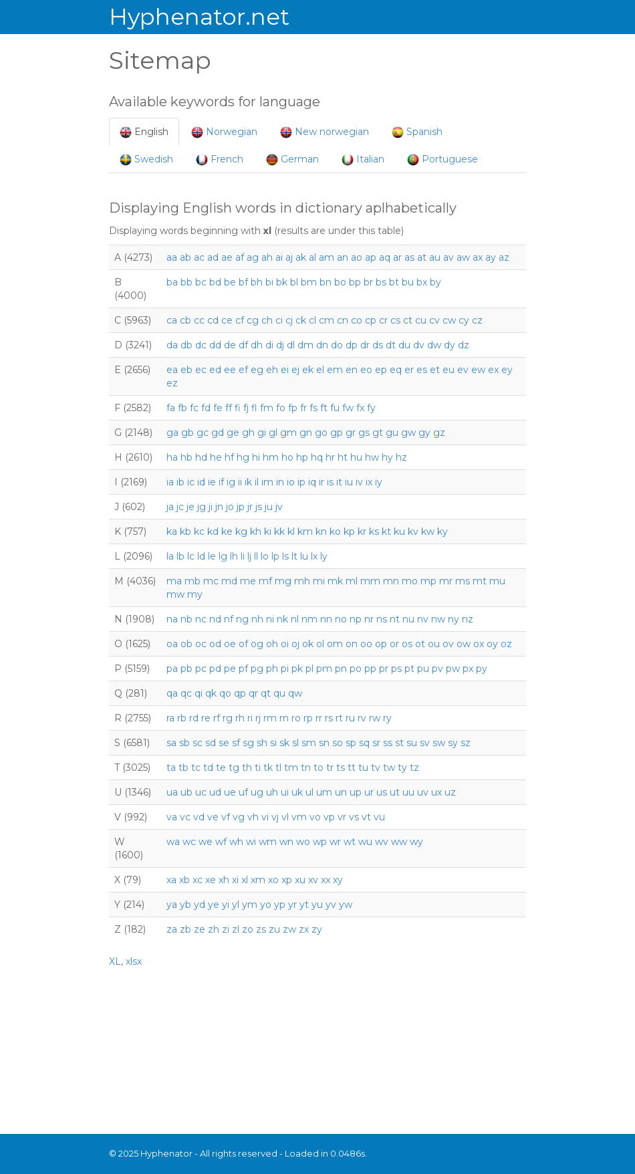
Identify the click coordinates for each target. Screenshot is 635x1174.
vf (225, 817)
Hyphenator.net (199, 17)
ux (436, 792)
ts (340, 767)
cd (213, 320)
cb (185, 320)
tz (414, 767)
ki (267, 531)
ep (381, 370)
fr (303, 408)
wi (251, 842)
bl (294, 282)
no (341, 619)
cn (342, 320)
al (312, 257)
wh (236, 842)
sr (376, 743)
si (273, 743)
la (170, 556)
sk (284, 743)
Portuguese (442, 159)
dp (352, 345)
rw (374, 718)
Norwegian (224, 132)
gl (273, 433)
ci (279, 320)
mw (175, 594)
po (356, 669)
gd (217, 433)
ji (211, 507)
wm (268, 842)
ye (213, 905)
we (206, 842)
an (342, 257)
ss (387, 743)
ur (369, 792)
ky (442, 531)
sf (236, 743)
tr (330, 767)
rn (284, 718)
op (381, 644)
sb (184, 743)
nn (326, 619)
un (341, 792)
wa (173, 842)
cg (253, 320)
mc (211, 581)
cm (326, 320)
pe (230, 669)
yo (265, 905)
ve (213, 817)
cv (434, 320)
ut (395, 792)
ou (434, 644)
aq (384, 257)
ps (396, 669)
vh (253, 817)
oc (201, 644)
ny (453, 619)
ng (242, 619)
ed (215, 370)
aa (171, 257)
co (356, 320)
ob (186, 644)
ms (462, 581)
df (243, 345)
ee (230, 370)
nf (228, 619)
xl (244, 880)
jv (279, 507)
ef (243, 370)
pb (186, 669)
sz (466, 743)
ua (172, 792)
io (291, 482)
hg (243, 457)
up (356, 792)
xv (313, 880)
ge (233, 433)
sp (351, 743)
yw (345, 905)
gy (424, 433)
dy (449, 345)
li (243, 556)
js (258, 507)
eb (186, 370)
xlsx (134, 961)
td (208, 767)
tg (234, 767)
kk (279, 531)
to (318, 767)
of (243, 644)
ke (227, 531)
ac (199, 257)
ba (172, 282)
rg (228, 718)
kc (199, 531)
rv (362, 718)
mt (480, 581)
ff (228, 408)
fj (246, 408)
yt (304, 905)
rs (329, 718)
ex (493, 370)
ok (307, 644)
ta (171, 767)
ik (248, 482)
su (411, 743)
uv (422, 792)
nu (408, 619)
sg (248, 743)
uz (450, 792)
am (326, 257)
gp (336, 433)
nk (282, 619)
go (321, 433)
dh (257, 345)
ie (212, 482)
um (324, 792)
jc (180, 507)
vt (366, 817)
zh (213, 929)
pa (172, 669)
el (320, 370)
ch (267, 320)
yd (199, 905)
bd (215, 282)
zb (185, 929)
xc (198, 880)
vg (239, 817)
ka (171, 531)
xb (184, 880)
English (144, 132)
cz (477, 320)
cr (383, 320)
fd (206, 408)
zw (289, 929)
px (468, 669)
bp (355, 282)
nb (186, 619)
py (481, 669)
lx (314, 556)
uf (243, 792)
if (221, 482)
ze (199, 929)
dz (463, 345)
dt (391, 345)
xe (210, 880)
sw (438, 743)
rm (270, 718)
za (171, 929)
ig (231, 482)
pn (341, 669)
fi (238, 408)
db (186, 345)
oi (285, 644)
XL (115, 961)
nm (309, 619)
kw (427, 531)
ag (253, 257)
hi (256, 457)
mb (192, 581)
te (221, 767)
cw (449, 320)
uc (201, 792)
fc (194, 408)
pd (215, 669)
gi (261, 433)
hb (186, 457)
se (224, 743)
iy (378, 482)
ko (335, 531)
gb (187, 433)
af (239, 257)
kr (362, 531)
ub (186, 792)
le (212, 556)
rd (194, 718)
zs (261, 929)
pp (370, 669)
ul (309, 792)
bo (340, 282)
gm (288, 433)
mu (497, 581)
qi (199, 693)
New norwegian (324, 132)
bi (269, 282)
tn (306, 767)
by (435, 282)
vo (315, 817)
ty (402, 767)
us (381, 792)
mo (410, 581)
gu (392, 433)
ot (420, 644)
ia (170, 482)
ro (296, 718)
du (404, 345)
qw (295, 693)
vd (199, 817)
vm (299, 817)
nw (438, 619)
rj (258, 718)
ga (172, 433)
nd (215, 619)
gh (248, 433)
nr (369, 619)
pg (257, 669)
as (409, 257)
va (171, 817)
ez (172, 383)
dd (215, 345)
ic (191, 482)
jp (241, 507)
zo (247, 929)
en (352, 370)
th (247, 767)
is (330, 482)
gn (305, 433)
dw (434, 345)
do (337, 345)
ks (374, 531)
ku (399, 531)
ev (463, 370)
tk (268, 767)
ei (285, 370)
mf (265, 581)
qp (240, 693)
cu (420, 320)
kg (241, 531)
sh (262, 743)
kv (413, 531)
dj (280, 345)
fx (360, 408)
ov (448, 644)
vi (265, 817)
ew (478, 370)
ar (397, 257)
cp (370, 320)
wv (381, 842)
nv (422, 619)
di (269, 345)
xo (273, 880)
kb (185, 531)
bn (326, 282)
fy (371, 408)
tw (389, 767)
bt (394, 282)
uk (297, 792)
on (352, 644)
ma (174, 581)
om (335, 644)
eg (257, 370)
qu (279, 693)
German (292, 159)
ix (369, 482)
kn (321, 531)
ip (301, 482)
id (201, 482)
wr (335, 842)
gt (377, 433)
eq (396, 370)
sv (425, 743)
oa (172, 644)
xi (235, 880)
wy (416, 842)
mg (283, 581)
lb (180, 556)
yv (331, 905)
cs (395, 320)
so (337, 743)
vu (379, 817)
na (172, 619)
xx (325, 880)
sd (210, 743)
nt (395, 619)
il (257, 482)
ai (279, 257)
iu (349, 482)
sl (295, 743)
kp (349, 531)
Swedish (146, 159)
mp (428, 581)
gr (351, 433)
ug (257, 792)
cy (464, 320)
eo (366, 370)
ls (285, 556)
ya (171, 905)
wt (350, 842)
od (215, 644)
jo (230, 507)
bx (421, 282)
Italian (363, 159)
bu (408, 282)
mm (370, 581)
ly (324, 556)
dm (305, 345)
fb (182, 408)
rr (318, 718)
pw (453, 669)
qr (253, 693)
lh (234, 556)
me (248, 581)
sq (364, 743)
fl (254, 408)
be (230, 282)
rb (181, 718)
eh (272, 370)
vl (285, 817)
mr (446, 581)
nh (257, 619)
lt (294, 556)
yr (292, 905)
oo (366, 644)
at (421, 257)
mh (302, 581)
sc (198, 743)
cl (312, 320)
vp (329, 817)
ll (256, 556)
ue (230, 792)
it (339, 482)
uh (272, 792)
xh (224, 880)
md (229, 581)
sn (324, 743)
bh (257, 282)
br (368, 282)
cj (289, 320)
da (172, 345)
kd (213, 531)
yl (235, 905)
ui (285, 792)
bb (186, 282)
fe (218, 408)
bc (201, 282)
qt (266, 693)
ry (387, 718)
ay (490, 257)
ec (201, 370)
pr (383, 669)
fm (266, 408)
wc (189, 842)
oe (230, 644)
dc (201, 345)
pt (409, 669)
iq (312, 482)
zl (235, 929)
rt (339, 718)
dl (291, 345)
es (421, 370)
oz (506, 644)
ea (172, 370)
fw (348, 408)
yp (279, 905)
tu (363, 767)
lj (249, 556)
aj (289, 257)
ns (381, 619)
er (409, 370)
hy (387, 457)
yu (317, 905)
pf (243, 669)
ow (464, 644)
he (216, 457)
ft (324, 408)
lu (304, 556)
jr (250, 507)
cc (199, 320)
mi (319, 581)
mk (335, 581)
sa (171, 743)
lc (191, 556)
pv (437, 669)
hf (229, 457)
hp (302, 457)
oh (272, 644)
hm (271, 457)
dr (365, 345)
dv (418, 345)
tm (291, 767)
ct (407, 320)
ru (350, 718)
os (407, 644)
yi (225, 905)
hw (372, 457)
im (267, 482)
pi (285, 669)
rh (240, 718)
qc (186, 693)
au (434, 257)
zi (225, 929)
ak (300, 257)
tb (183, 767)
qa (172, 693)
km (305, 531)
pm (324, 669)
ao (356, 257)
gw (408, 433)
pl (309, 669)
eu (448, 370)
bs (381, 282)
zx (304, 929)
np (356, 619)
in (280, 482)
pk (297, 669)
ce (227, 320)
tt (352, 767)
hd (201, 457)
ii (240, 482)
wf (221, 842)
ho (287, 457)
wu (365, 842)
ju (269, 507)
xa (171, 880)
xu (300, 880)
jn (219, 507)
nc (201, 619)
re (206, 718)
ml (352, 581)
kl (291, 531)
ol (320, 644)
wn (286, 842)
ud (215, 792)
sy (453, 743)
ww (399, 842)
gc (203, 433)
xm (258, 880)
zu (274, 929)
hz (401, 457)
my (195, 594)
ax (478, 257)
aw (463, 257)
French (219, 159)
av (448, 257)
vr (342, 817)
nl (295, 619)
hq (317, 457)
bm (309, 282)
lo (265, 556)
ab (185, 257)
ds (377, 345)
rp (308, 718)
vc (185, 817)
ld (201, 556)
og (257, 644)
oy (492, 644)
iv (359, 482)
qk (211, 693)
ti (258, 767)
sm (308, 743)
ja (170, 507)
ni (270, 619)
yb (185, 905)
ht (343, 457)
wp (320, 842)
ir (321, 482)
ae (227, 257)
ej (295, 370)
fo (280, 408)
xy (338, 880)
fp (292, 408)
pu (423, 669)
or (394, 644)
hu (356, 457)
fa (170, 408)
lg (223, 556)
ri (250, 718)
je (190, 507)
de (230, 345)
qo (225, 693)
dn (322, 345)
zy (316, 929)
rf (216, 718)
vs (354, 817)
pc (201, 669)
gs (364, 433)
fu (335, 408)
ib (180, 482)
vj (275, 817)
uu (408, 792)
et (435, 370)
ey (507, 370)
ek (307, 370)
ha (172, 457)
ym (249, 905)
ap (370, 257)
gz (439, 433)
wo (303, 842)
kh (255, 531)
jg (201, 507)
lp (275, 556)
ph (272, 669)
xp (286, 880)
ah (267, 257)
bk (281, 282)
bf (243, 282)
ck (300, 320)
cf (239, 320)
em (335, 370)
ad (213, 257)
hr (330, 457)
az (504, 257)
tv (375, 767)
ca (171, 320)
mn (391, 581)
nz (467, 619)
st (399, 743)
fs (313, 408)
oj (295, 644)
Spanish (417, 132)
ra (170, 718)
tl (278, 767)
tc (196, 767)
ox (478, 644)
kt (386, 531)
